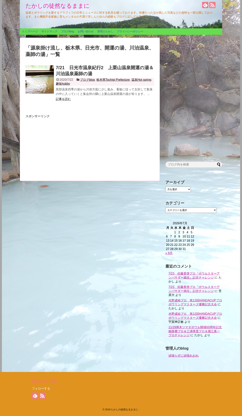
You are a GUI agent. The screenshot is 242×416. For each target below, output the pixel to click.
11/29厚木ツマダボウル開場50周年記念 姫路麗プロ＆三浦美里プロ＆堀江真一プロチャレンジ (196, 331)
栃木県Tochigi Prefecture (113, 79)
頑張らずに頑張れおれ (183, 355)
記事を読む (63, 99)
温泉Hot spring (141, 79)
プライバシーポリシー (130, 31)
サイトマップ (49, 31)
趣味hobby (63, 83)
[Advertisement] (57, 144)
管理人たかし (105, 31)
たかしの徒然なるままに (58, 6)
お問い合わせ (86, 31)
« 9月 (169, 253)
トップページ (30, 31)
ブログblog (67, 31)
